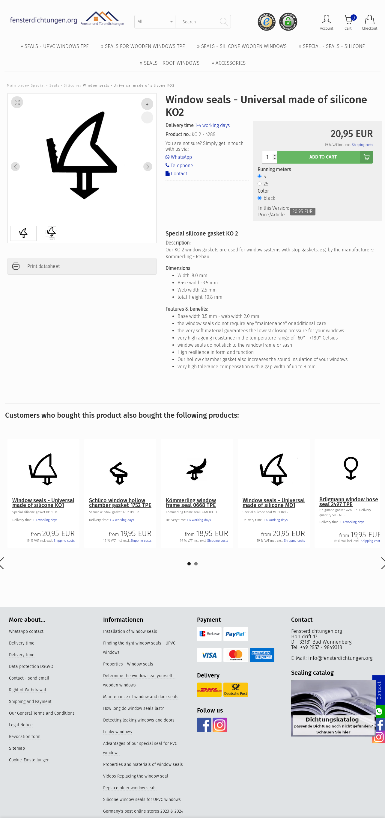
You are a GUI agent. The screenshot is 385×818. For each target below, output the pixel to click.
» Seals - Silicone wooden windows (242, 46)
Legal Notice (21, 725)
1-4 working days (212, 125)
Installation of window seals (130, 631)
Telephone (179, 165)
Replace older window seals (130, 787)
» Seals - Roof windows (169, 63)
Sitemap (17, 748)
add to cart (341, 157)
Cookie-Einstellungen (29, 760)
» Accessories (228, 63)
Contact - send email (29, 678)
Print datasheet (43, 266)
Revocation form (24, 736)
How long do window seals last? (133, 708)
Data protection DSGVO (31, 666)
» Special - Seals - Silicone (332, 46)
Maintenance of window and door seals (140, 696)
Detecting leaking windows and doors (139, 720)
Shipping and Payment (30, 701)
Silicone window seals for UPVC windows (142, 799)
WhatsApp (179, 157)
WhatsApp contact (26, 631)
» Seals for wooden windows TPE (143, 46)
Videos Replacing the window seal (135, 776)
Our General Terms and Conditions (42, 713)
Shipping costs (362, 145)
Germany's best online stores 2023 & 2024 (143, 811)
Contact (176, 173)
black (269, 198)
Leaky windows (117, 731)
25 (266, 184)
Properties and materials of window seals (143, 764)
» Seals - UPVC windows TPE (54, 46)
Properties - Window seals (128, 664)
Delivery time (21, 643)
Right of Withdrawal (27, 689)
